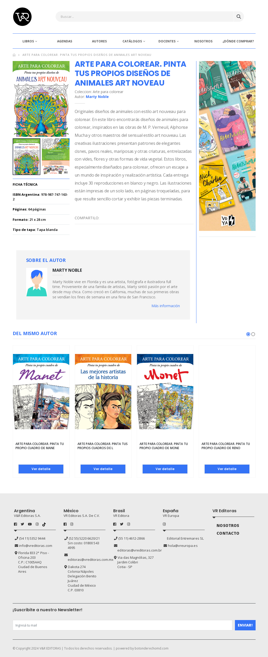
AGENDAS (64, 41)
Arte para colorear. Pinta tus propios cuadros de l (103, 446)
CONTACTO (228, 533)
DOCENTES (166, 41)
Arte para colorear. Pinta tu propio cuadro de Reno (226, 446)
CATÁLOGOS (132, 41)
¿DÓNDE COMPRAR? (238, 41)
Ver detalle (41, 469)
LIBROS (28, 41)
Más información (165, 305)
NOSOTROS (203, 41)
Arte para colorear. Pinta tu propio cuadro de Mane (40, 446)
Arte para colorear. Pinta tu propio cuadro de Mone (164, 446)
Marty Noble (97, 96)
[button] (248, 334)
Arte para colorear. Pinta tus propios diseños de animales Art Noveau (87, 55)
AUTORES (99, 41)
